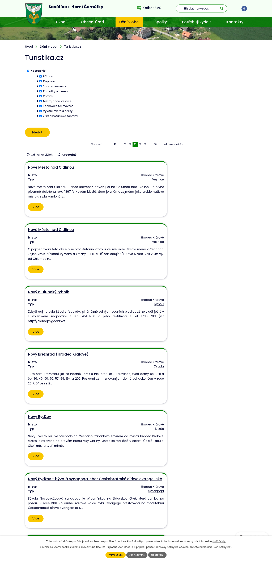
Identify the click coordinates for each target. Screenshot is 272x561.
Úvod (61, 21)
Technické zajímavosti (58, 106)
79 (125, 145)
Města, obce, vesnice (57, 101)
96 (155, 145)
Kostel (165, 332)
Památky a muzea (55, 91)
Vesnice (88, 180)
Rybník (239, 180)
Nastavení (158, 555)
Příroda (48, 76)
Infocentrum (85, 332)
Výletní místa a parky (58, 111)
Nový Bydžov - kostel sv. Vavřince (58, 389)
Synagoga (237, 259)
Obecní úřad (92, 21)
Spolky (161, 21)
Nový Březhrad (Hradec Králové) (58, 237)
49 (115, 145)
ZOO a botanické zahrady (60, 116)
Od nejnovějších (42, 156)
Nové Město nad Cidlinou (51, 168)
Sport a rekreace (54, 86)
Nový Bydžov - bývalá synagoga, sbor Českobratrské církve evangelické (208, 242)
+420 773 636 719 (104, 528)
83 (145, 145)
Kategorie (38, 71)
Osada (89, 250)
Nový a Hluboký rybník (198, 168)
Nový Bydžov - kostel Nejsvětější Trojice (132, 318)
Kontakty (234, 21)
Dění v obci (129, 21)
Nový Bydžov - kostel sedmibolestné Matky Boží (202, 318)
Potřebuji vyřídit (196, 21)
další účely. (219, 541)
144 (165, 145)
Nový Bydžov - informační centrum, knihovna (60, 318)
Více (35, 215)
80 (130, 145)
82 (140, 145)
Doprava (49, 81)
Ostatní (48, 96)
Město (165, 250)
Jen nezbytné (137, 555)
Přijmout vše (114, 555)
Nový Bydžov (114, 237)
